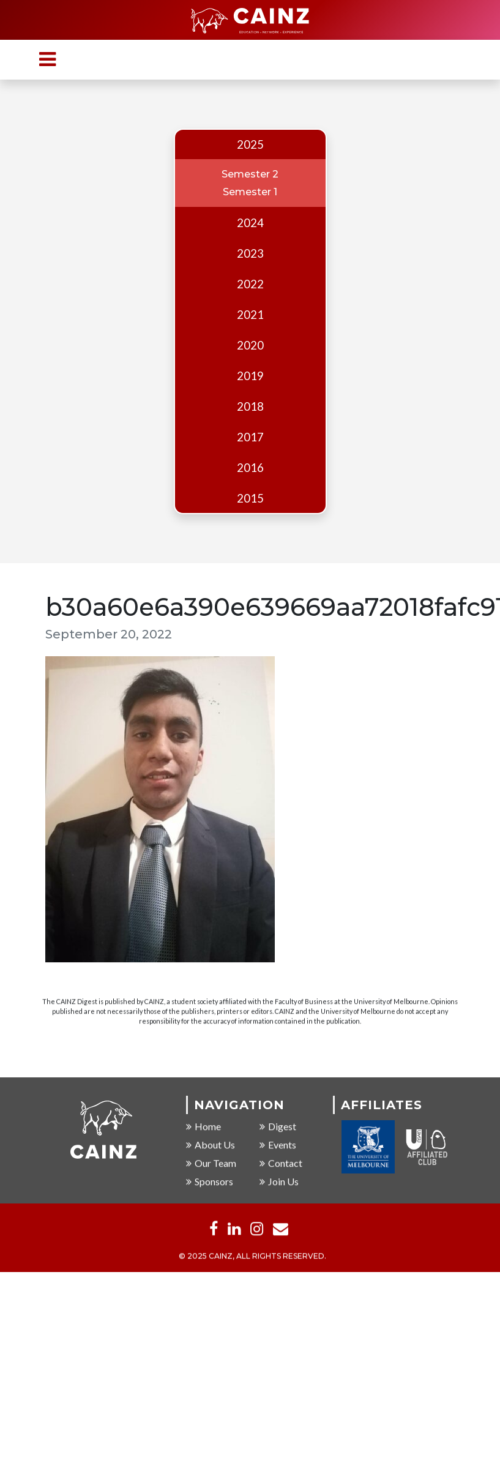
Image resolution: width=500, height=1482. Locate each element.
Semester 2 (250, 174)
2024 (250, 223)
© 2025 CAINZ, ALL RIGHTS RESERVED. (252, 1257)
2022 (250, 284)
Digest (277, 1127)
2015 (250, 498)
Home (203, 1127)
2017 (250, 437)
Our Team (211, 1164)
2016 (250, 467)
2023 (250, 253)
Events (277, 1145)
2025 (250, 144)
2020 (250, 345)
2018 (250, 406)
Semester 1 (250, 192)
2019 (250, 376)
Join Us (279, 1182)
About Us (210, 1145)
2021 (250, 314)
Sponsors (209, 1182)
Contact (280, 1164)
